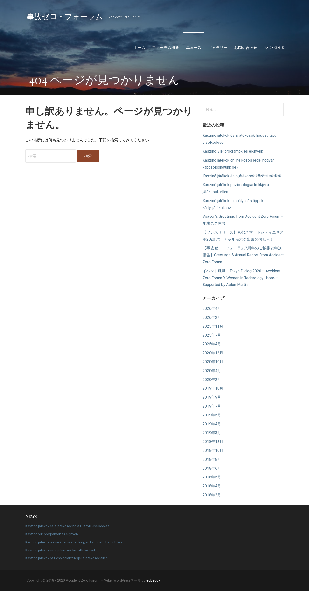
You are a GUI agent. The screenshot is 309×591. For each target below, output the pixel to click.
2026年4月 (212, 308)
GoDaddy (153, 580)
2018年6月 (212, 468)
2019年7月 (212, 406)
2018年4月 (212, 486)
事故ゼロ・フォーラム (65, 16)
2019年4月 (212, 424)
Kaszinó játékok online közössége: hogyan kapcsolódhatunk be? (73, 542)
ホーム (139, 47)
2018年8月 (212, 459)
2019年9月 (212, 397)
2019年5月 (212, 415)
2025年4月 (212, 344)
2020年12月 (213, 353)
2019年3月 (212, 432)
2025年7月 (212, 335)
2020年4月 (212, 370)
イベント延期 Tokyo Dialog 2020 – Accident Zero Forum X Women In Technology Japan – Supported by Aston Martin (241, 278)
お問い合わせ (245, 47)
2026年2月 (212, 317)
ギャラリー (217, 47)
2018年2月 (212, 495)
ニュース (193, 47)
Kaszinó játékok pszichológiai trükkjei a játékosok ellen (66, 558)
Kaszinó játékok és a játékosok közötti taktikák (242, 176)
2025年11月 (213, 326)
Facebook (274, 47)
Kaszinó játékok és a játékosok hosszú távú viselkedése (67, 526)
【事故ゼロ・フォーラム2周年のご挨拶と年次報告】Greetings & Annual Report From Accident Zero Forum (243, 255)
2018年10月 (213, 450)
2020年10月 (213, 362)
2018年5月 (212, 477)
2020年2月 (212, 379)
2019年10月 (213, 388)
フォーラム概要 (165, 47)
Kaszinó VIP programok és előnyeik (233, 151)
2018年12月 (213, 441)
